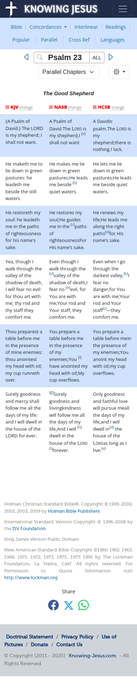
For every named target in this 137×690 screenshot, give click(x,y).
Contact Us (69, 644)
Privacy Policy (77, 637)
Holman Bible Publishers (74, 511)
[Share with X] (68, 605)
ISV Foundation (29, 528)
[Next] (110, 57)
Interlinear (86, 26)
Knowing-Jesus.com (92, 655)
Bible (16, 26)
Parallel (49, 39)
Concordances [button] (46, 26)
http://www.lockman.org (31, 577)
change (26, 107)
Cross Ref (79, 39)
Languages (113, 39)
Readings (115, 26)
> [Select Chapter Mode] (68, 72)
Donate (39, 644)
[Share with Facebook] (53, 605)
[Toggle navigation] (123, 9)
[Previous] (28, 57)
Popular (21, 39)
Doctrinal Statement (29, 637)
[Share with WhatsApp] (83, 605)
